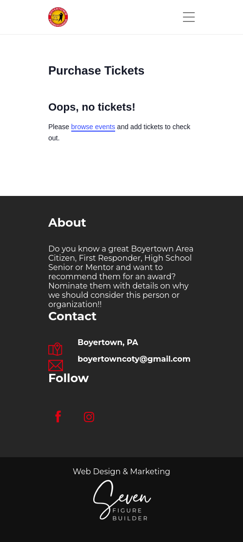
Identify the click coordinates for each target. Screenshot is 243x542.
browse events (93, 127)
